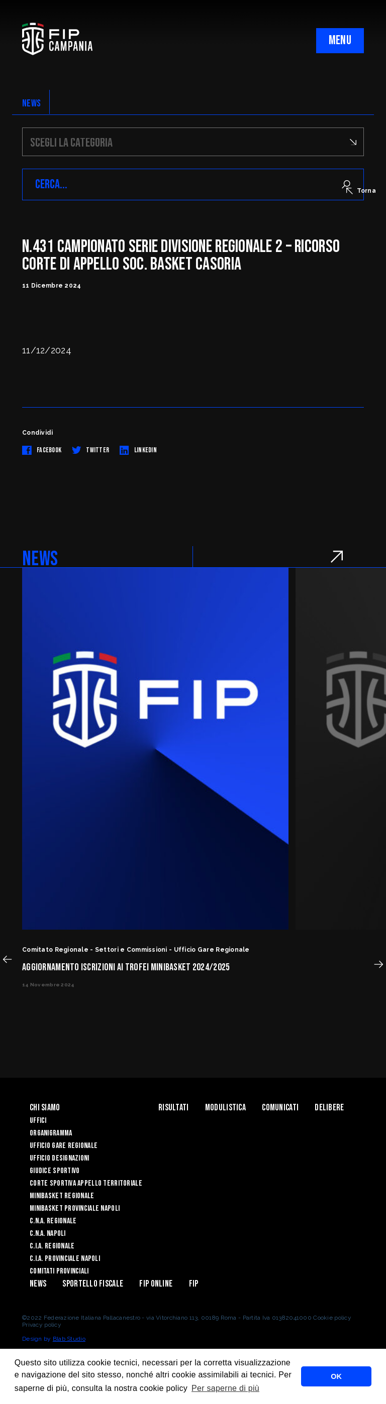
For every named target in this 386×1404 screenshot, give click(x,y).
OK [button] (336, 1376)
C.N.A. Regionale (53, 1221)
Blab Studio (69, 1338)
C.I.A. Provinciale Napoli (65, 1258)
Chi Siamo (45, 1107)
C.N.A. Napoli (48, 1233)
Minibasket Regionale (62, 1196)
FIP (194, 1284)
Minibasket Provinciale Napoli (75, 1208)
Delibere (329, 1107)
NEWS (31, 103)
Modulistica (225, 1107)
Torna (361, 190)
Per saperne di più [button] (225, 1388)
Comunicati (280, 1107)
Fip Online (155, 1284)
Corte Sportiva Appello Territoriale (86, 1183)
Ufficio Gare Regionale (64, 1146)
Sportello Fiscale (92, 1284)
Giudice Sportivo (54, 1171)
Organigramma (51, 1133)
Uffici (38, 1120)
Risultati (173, 1107)
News (38, 1284)
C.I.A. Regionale (52, 1246)
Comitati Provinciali (59, 1271)
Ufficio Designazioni (59, 1158)
